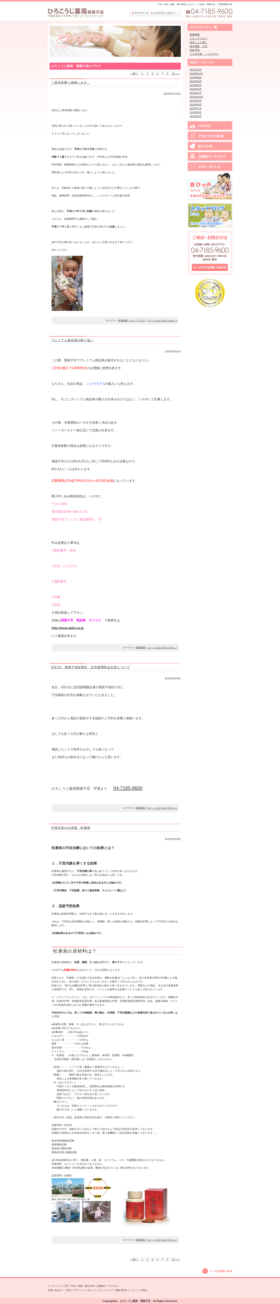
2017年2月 (196, 69)
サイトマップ (106, 1290)
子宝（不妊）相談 (73, 1286)
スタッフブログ (137, 320)
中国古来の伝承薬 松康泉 (70, 827)
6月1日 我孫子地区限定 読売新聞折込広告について (90, 667)
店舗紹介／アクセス (107, 1286)
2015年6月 (196, 112)
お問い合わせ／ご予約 (59, 1290)
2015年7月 (196, 108)
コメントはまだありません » (162, 320)
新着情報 (123, 320)
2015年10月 (196, 96)
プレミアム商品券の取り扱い (72, 340)
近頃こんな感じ (198, 42)
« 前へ (134, 73)
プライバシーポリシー (85, 1290)
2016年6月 (196, 81)
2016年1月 (196, 93)
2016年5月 (196, 85)
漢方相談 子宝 (198, 46)
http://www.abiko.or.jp (68, 628)
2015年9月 (196, 100)
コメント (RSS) (139, 1290)
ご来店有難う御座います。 (70, 82)
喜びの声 (89, 1286)
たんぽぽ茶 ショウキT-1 (204, 54)
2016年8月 (196, 77)
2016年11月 (196, 73)
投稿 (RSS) (121, 1290)
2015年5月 (196, 116)
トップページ (55, 1286)
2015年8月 (196, 104)
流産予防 (195, 50)
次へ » (175, 73)
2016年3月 (196, 89)
